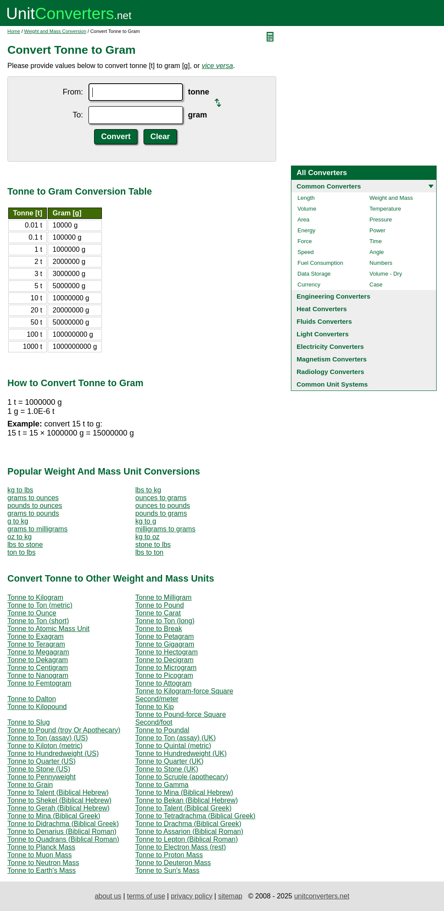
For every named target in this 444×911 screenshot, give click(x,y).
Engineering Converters (333, 296)
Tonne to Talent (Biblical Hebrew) (58, 792)
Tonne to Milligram (163, 597)
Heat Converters (322, 308)
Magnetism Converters (332, 359)
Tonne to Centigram (37, 667)
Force (304, 241)
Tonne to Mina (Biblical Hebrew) (184, 792)
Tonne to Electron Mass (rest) (180, 847)
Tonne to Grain (30, 784)
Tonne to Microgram (165, 667)
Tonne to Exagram (35, 636)
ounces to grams (160, 497)
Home (13, 31)
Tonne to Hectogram (166, 652)
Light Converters (323, 334)
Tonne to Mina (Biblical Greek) (53, 816)
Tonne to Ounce (31, 613)
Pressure (380, 219)
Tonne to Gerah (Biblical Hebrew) (58, 808)
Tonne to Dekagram (37, 660)
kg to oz (147, 536)
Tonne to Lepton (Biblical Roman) (186, 839)
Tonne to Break (158, 628)
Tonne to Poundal (162, 730)
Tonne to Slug (28, 722)
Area (303, 219)
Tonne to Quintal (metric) (173, 745)
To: (77, 115)
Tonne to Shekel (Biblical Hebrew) (59, 800)
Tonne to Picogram (164, 675)
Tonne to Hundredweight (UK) (181, 753)
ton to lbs (21, 552)
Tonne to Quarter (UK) (169, 761)
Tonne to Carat (158, 613)
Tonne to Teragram (36, 644)
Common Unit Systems (332, 384)
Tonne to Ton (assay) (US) (47, 738)
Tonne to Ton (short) (38, 621)
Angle (376, 252)
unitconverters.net (321, 896)
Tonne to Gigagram (164, 644)
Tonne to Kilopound (37, 706)
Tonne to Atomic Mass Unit (48, 628)
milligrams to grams (165, 529)
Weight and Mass (391, 198)
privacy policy (191, 896)
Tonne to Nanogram (38, 675)
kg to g (145, 521)
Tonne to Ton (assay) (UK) (175, 738)
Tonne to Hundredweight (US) (53, 753)
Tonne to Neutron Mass (43, 862)
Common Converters (329, 186)
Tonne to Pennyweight (41, 777)
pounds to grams (161, 513)
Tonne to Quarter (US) (41, 761)
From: (73, 92)
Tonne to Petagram (164, 636)
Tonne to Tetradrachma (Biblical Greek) (195, 816)
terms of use (146, 896)
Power (377, 230)
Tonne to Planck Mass (41, 847)
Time (375, 241)
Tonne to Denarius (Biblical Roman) (62, 831)
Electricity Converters (330, 346)
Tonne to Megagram (38, 652)
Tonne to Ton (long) (165, 621)
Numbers (380, 263)
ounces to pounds (162, 505)
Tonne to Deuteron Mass (173, 862)
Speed (305, 252)
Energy (306, 230)
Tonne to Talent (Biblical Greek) (183, 808)
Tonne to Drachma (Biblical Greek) (188, 823)
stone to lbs (153, 544)
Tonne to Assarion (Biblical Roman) (189, 831)
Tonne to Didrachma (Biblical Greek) (63, 823)
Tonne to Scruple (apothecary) (181, 777)
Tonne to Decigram (164, 660)
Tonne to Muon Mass (39, 855)
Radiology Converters (330, 371)
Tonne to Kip (154, 706)
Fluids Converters (324, 321)
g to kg (17, 521)
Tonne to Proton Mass (169, 855)
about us (108, 896)
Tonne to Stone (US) (38, 769)
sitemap (230, 896)
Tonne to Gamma (162, 784)
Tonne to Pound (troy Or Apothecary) (64, 730)
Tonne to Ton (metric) (39, 605)
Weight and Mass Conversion (55, 31)
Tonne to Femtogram (39, 683)
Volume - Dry (385, 273)
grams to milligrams (37, 529)
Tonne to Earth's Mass (41, 870)
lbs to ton (149, 552)
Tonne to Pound (159, 605)
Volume (306, 208)
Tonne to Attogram (163, 683)
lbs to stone (25, 544)
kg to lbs (20, 490)
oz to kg (19, 536)
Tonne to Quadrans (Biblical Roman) (63, 839)
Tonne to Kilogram (35, 597)
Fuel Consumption (320, 263)
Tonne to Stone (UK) (166, 769)
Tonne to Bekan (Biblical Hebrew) (186, 800)
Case (375, 284)
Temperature (385, 208)
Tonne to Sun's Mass (167, 870)
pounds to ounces (34, 505)
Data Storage (314, 273)
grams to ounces (33, 497)
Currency (308, 284)
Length (306, 198)
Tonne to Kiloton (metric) (44, 745)
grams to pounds (33, 513)
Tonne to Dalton (31, 699)
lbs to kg (148, 490)
